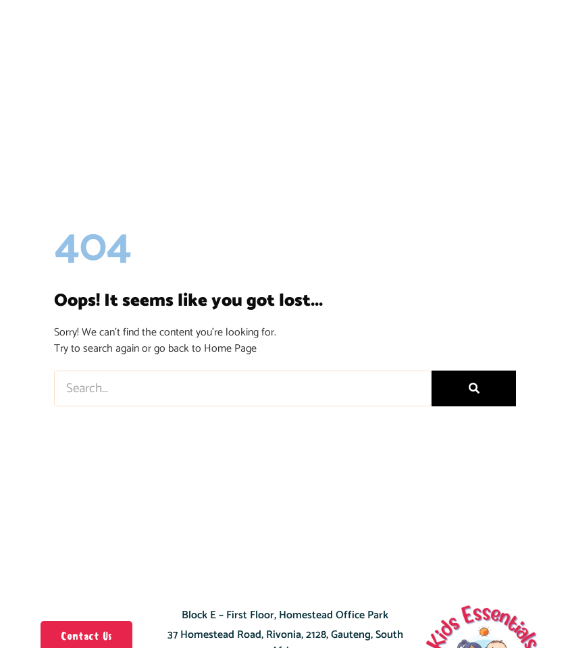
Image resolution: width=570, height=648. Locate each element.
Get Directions (285, 600)
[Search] (474, 317)
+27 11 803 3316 (301, 619)
